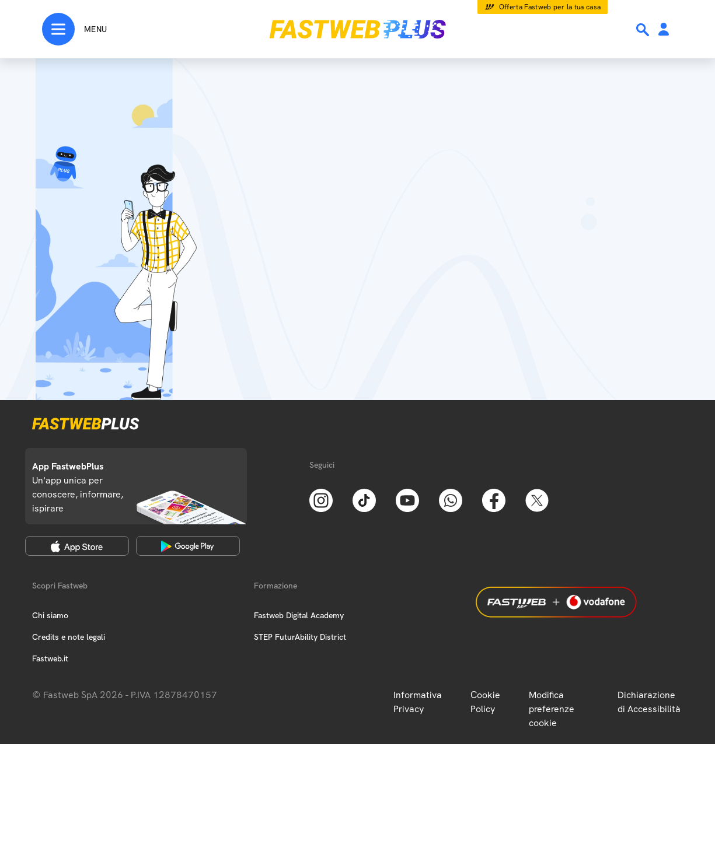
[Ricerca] (643, 29)
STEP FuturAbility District (300, 637)
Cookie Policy (485, 702)
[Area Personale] (663, 30)
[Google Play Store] (188, 546)
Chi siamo (50, 615)
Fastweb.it (50, 658)
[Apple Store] (77, 546)
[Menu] (74, 29)
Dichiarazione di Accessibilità (649, 702)
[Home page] (358, 29)
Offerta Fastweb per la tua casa (550, 7)
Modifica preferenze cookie (551, 709)
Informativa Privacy (417, 702)
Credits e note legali (68, 637)
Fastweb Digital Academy (299, 615)
